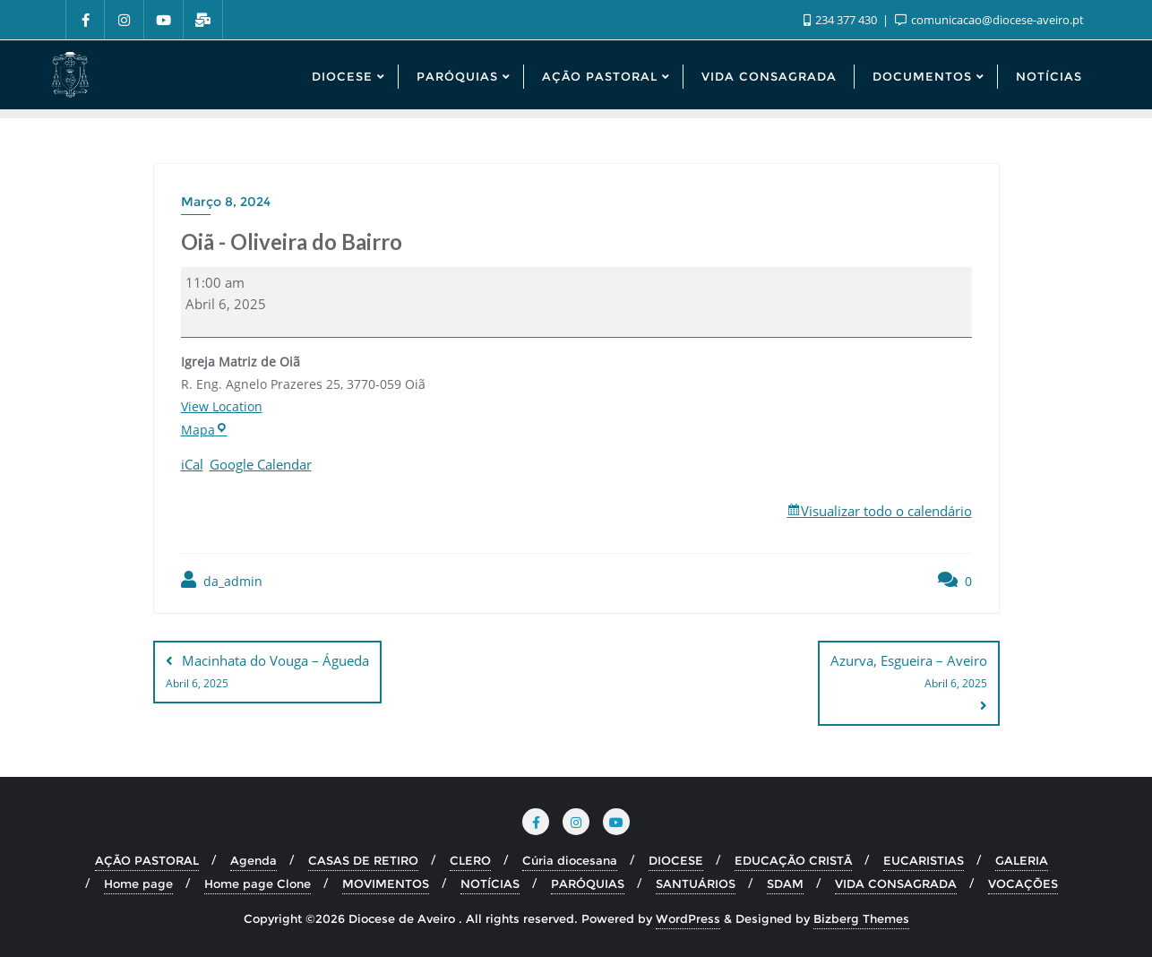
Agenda (253, 860)
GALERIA (1021, 860)
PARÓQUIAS (587, 883)
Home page (138, 883)
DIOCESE (676, 860)
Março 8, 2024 (226, 202)
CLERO (470, 860)
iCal (192, 464)
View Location (221, 406)
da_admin (221, 580)
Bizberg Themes (861, 918)
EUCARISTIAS (923, 860)
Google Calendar (261, 464)
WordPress (688, 918)
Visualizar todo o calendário (886, 511)
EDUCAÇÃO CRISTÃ (793, 860)
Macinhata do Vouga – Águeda (267, 672)
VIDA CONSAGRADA (896, 883)
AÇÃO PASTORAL (147, 860)
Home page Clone (257, 883)
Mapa (203, 429)
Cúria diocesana (569, 860)
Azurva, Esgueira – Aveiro (908, 672)
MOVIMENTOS (385, 883)
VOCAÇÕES (1023, 883)
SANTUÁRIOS (695, 883)
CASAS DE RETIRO (363, 860)
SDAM (785, 883)
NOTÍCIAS (490, 883)
